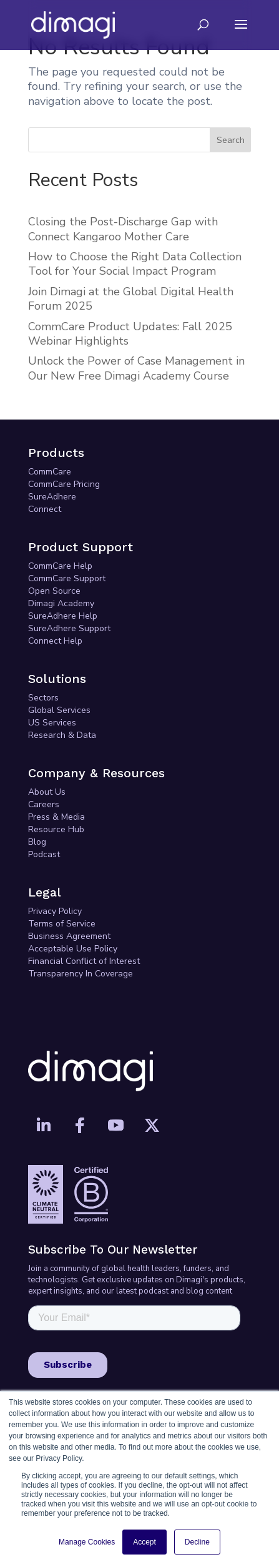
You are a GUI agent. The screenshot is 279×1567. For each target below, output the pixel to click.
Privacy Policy (55, 911)
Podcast (44, 854)
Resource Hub (56, 829)
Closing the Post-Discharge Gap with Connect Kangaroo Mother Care (123, 228)
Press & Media (56, 817)
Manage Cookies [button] (87, 1542)
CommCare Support (66, 578)
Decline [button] (197, 1542)
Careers (43, 804)
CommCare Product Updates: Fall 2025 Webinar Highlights (130, 333)
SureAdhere (52, 497)
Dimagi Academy (61, 603)
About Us (47, 792)
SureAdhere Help (62, 616)
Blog (37, 842)
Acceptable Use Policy (72, 949)
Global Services (59, 710)
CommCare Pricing (64, 484)
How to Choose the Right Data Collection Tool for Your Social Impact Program (135, 263)
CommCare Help (60, 566)
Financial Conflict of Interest (84, 961)
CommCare (49, 472)
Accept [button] (144, 1542)
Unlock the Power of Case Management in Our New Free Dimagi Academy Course (136, 368)
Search (231, 140)
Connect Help (55, 641)
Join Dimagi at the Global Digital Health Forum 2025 (130, 298)
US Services (52, 723)
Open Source (54, 591)
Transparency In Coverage (80, 974)
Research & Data (62, 735)
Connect (44, 509)
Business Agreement (69, 936)
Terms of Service (61, 924)
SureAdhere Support (69, 628)
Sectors (43, 698)
